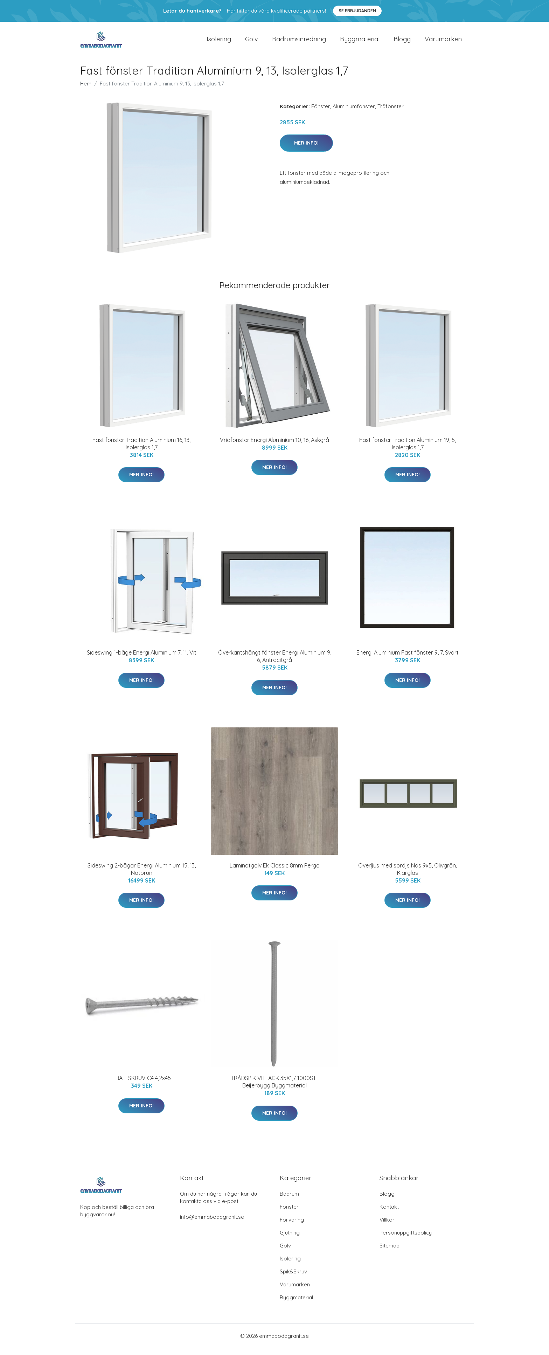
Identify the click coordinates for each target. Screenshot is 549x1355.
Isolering (219, 43)
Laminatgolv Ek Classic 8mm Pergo (275, 872)
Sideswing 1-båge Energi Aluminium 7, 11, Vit (141, 659)
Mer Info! (306, 150)
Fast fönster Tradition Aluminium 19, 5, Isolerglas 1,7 (407, 450)
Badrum (289, 1200)
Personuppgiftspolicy (406, 1239)
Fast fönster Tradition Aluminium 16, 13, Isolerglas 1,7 (141, 450)
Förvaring (292, 1226)
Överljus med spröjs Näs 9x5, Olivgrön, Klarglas (407, 876)
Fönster (320, 113)
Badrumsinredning (299, 43)
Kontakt (389, 1213)
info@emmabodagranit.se (212, 1224)
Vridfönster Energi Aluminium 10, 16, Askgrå (274, 446)
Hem (85, 90)
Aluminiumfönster (354, 113)
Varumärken (443, 43)
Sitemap (389, 1252)
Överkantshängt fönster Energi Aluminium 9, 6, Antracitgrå (274, 663)
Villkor (387, 1226)
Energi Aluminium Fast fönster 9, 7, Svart (407, 659)
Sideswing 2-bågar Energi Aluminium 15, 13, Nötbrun (142, 876)
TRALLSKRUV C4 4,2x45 (141, 1084)
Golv (251, 43)
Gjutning (290, 1239)
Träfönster (390, 113)
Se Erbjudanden (357, 10)
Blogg (402, 43)
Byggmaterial (360, 43)
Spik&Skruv (293, 1278)
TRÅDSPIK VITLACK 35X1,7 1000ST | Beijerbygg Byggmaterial (275, 1088)
